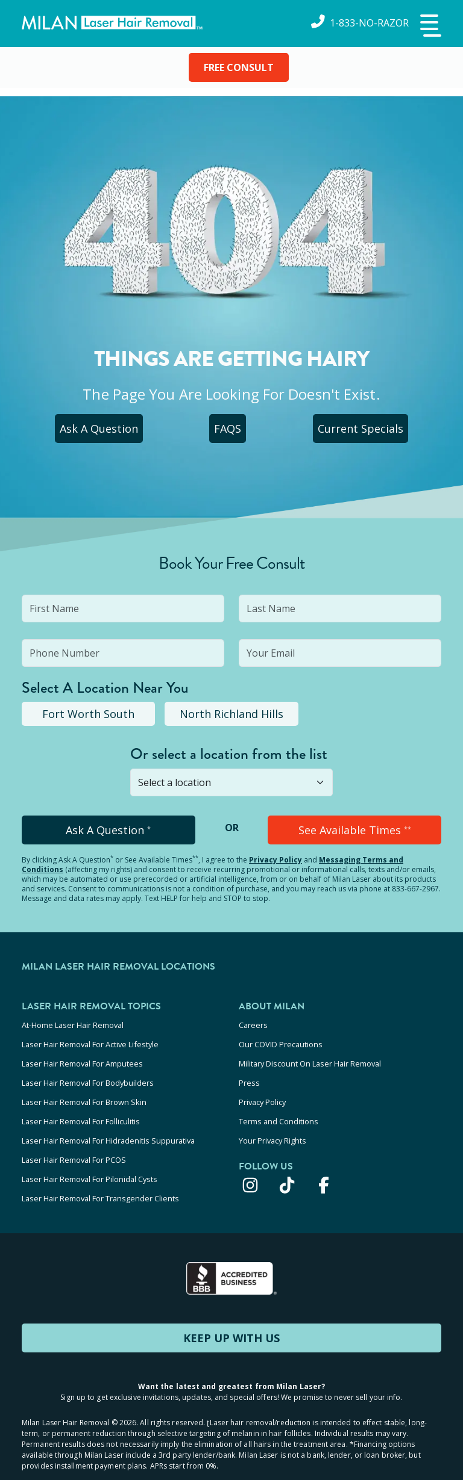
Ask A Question (98, 428)
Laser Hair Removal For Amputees (82, 1056)
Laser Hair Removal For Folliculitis (81, 1105)
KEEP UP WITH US (231, 1307)
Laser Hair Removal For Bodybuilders (88, 1072)
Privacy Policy (275, 860)
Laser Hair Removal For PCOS (74, 1137)
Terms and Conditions (278, 1105)
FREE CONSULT (239, 67)
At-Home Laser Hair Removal (73, 1023)
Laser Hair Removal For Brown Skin (84, 1088)
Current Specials (362, 428)
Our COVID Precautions (281, 1040)
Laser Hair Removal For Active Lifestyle (90, 1040)
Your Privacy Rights (272, 1121)
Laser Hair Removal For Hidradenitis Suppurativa (108, 1121)
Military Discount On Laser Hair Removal (310, 1056)
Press (249, 1072)
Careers (253, 1023)
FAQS (229, 428)
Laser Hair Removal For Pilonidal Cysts (89, 1153)
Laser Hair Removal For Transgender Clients (100, 1170)
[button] (429, 26)
